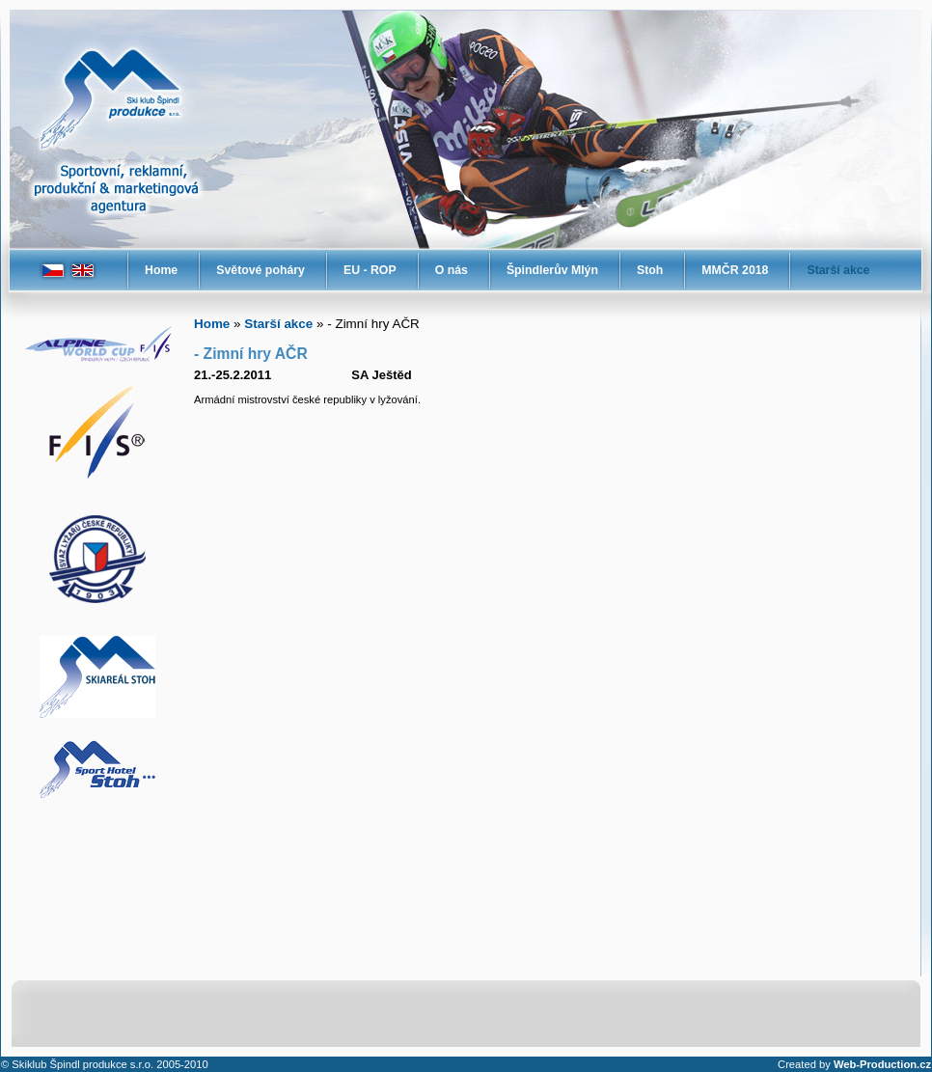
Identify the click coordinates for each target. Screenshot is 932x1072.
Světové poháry (260, 270)
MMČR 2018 (734, 270)
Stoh (650, 270)
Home (161, 270)
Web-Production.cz (882, 1064)
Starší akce (838, 270)
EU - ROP (370, 270)
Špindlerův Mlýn (552, 270)
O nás (451, 270)
